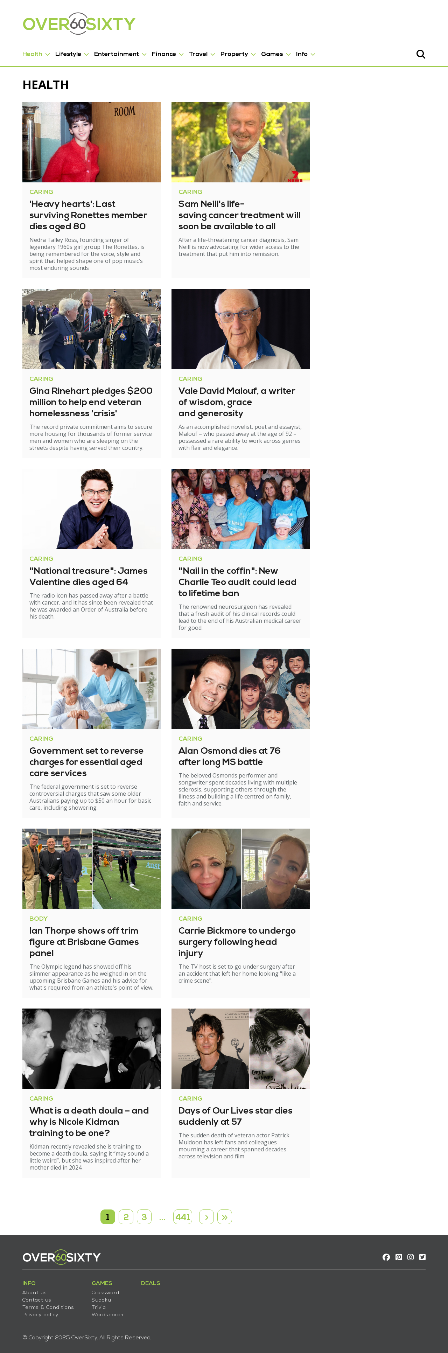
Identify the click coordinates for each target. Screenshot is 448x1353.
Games (264, 52)
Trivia (90, 1301)
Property (226, 52)
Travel (190, 52)
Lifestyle (60, 52)
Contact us (28, 1294)
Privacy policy (32, 1308)
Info (293, 52)
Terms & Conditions (40, 1301)
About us (26, 1286)
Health (24, 52)
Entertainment (108, 52)
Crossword (97, 1286)
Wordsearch (99, 1308)
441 (182, 1208)
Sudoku (93, 1294)
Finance (156, 52)
